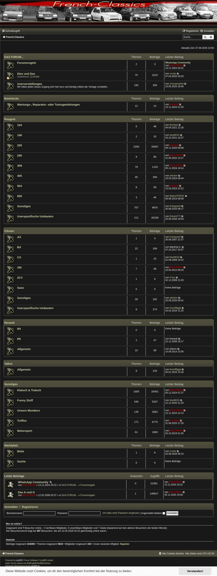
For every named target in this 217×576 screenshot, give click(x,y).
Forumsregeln (26, 62)
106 (19, 135)
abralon (173, 175)
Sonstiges (24, 206)
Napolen (124, 544)
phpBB (19, 560)
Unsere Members (28, 410)
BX (19, 247)
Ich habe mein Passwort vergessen (121, 513)
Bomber (174, 125)
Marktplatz (11, 445)
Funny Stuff (25, 400)
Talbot (8, 363)
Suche (21, 461)
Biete (20, 451)
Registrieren (30, 506)
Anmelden (11, 506)
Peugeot (9, 119)
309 (19, 165)
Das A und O (26, 492)
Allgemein (24, 349)
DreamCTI (175, 216)
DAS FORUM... (14, 57)
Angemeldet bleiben (153, 513)
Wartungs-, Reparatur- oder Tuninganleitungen (48, 104)
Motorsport (24, 430)
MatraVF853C (177, 196)
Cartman (174, 420)
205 (19, 145)
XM (19, 267)
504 (19, 186)
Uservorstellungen (29, 83)
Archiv (34, 76)
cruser (173, 73)
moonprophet (176, 83)
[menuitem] (207, 31)
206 (19, 155)
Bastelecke (11, 98)
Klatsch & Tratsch (29, 390)
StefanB (174, 104)
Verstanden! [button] (195, 571)
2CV (20, 277)
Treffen (22, 420)
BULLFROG (176, 65)
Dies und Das (26, 73)
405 (19, 175)
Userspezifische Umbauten (35, 216)
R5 (19, 338)
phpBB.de (35, 566)
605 (19, 196)
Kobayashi (175, 206)
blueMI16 (174, 135)
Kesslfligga (175, 308)
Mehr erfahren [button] (143, 571)
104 (19, 125)
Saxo (20, 287)
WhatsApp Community (178, 62)
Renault (9, 322)
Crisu (172, 277)
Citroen (9, 231)
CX (19, 257)
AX (19, 237)
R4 (19, 328)
